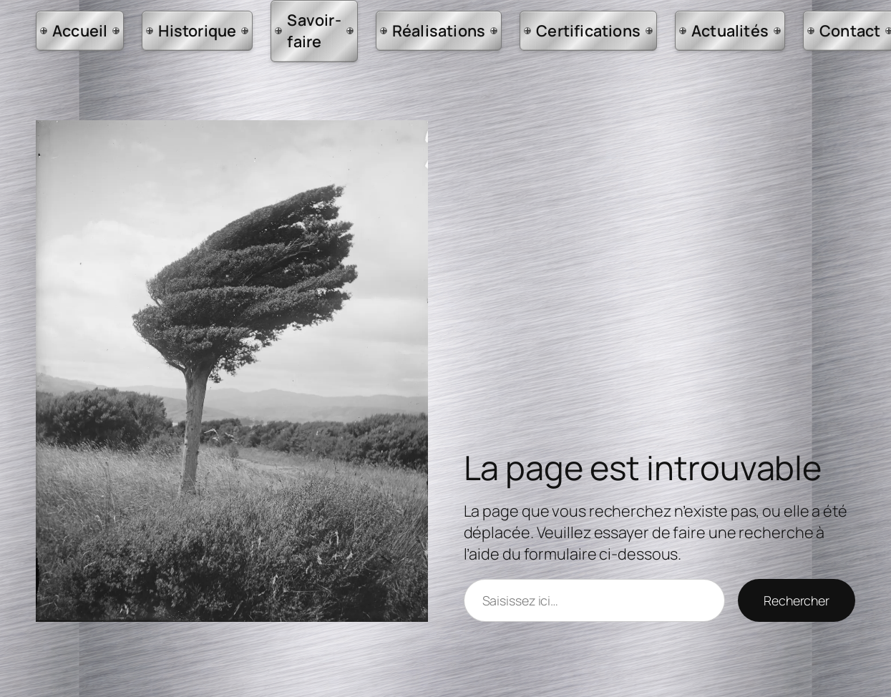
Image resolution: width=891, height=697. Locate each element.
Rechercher (796, 600)
